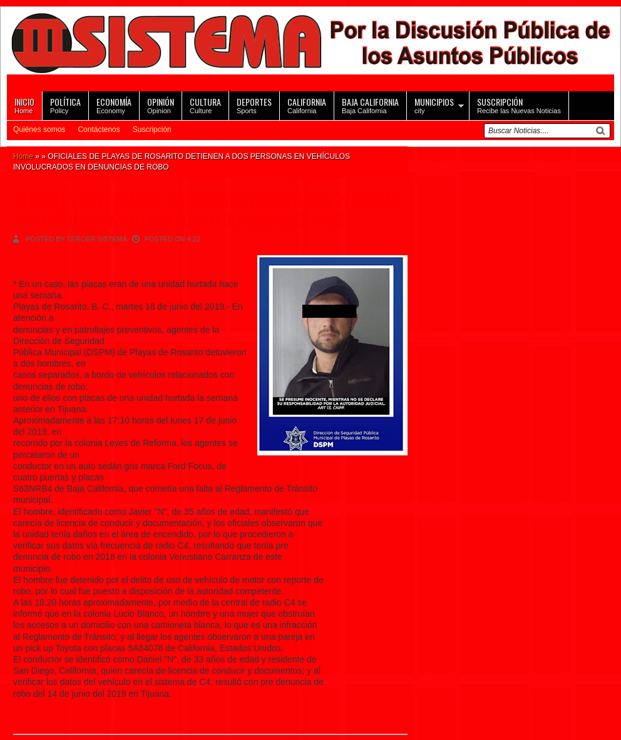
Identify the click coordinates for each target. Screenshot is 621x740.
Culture (205, 104)
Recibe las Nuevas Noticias (519, 104)
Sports (254, 104)
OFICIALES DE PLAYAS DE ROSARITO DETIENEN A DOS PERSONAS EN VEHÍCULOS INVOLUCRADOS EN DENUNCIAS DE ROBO (206, 210)
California (306, 104)
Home (24, 104)
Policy (65, 104)
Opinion (160, 104)
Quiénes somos (39, 129)
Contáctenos (99, 129)
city (434, 104)
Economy (113, 104)
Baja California (370, 104)
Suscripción (152, 129)
